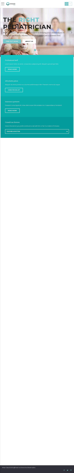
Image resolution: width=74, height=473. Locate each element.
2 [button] (39, 50)
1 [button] (35, 50)
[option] (37, 32)
